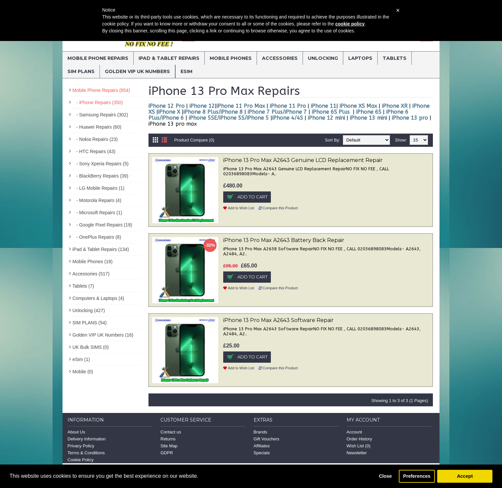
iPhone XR (394, 106)
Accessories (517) (90, 273)
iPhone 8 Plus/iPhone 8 (213, 112)
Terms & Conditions (86, 452)
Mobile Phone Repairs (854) (101, 90)
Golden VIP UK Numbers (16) (102, 335)
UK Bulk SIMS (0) (90, 347)
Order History (359, 438)
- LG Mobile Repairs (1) (98, 188)
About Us (76, 431)
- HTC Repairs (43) (93, 151)
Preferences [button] (416, 476)
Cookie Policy (80, 459)
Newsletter (357, 452)
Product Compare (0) (194, 140)
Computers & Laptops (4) (98, 298)
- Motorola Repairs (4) (96, 200)
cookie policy (350, 23)
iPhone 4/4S (287, 118)
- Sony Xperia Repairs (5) (100, 163)
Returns (168, 438)
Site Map (168, 445)
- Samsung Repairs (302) (100, 114)
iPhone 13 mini (367, 118)
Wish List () (358, 445)
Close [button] (385, 476)
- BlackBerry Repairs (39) (100, 176)
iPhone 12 (201, 106)
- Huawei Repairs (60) (96, 127)
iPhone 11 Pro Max (241, 106)
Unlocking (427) (88, 310)
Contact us (170, 431)
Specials (262, 452)
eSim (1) (81, 359)
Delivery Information (86, 438)
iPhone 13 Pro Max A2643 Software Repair (278, 320)
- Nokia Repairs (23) (95, 139)
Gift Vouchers (266, 438)
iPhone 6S (368, 112)
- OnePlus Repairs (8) (96, 237)
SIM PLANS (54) (89, 322)
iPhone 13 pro (409, 118)
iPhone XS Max (359, 106)
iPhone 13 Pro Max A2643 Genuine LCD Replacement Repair (303, 160)
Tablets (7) (83, 286)
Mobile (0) (82, 371)
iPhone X (169, 112)
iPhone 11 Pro (287, 106)
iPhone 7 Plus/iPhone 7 (277, 112)
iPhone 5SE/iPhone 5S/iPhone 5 (229, 118)
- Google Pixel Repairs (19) (102, 224)
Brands (260, 431)
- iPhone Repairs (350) (97, 102)
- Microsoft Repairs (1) (97, 212)
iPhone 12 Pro (166, 106)
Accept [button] (465, 476)
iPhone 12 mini (326, 118)
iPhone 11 (323, 106)
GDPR (166, 452)
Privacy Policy (80, 445)
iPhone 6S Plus (331, 112)
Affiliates (262, 445)
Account (354, 431)
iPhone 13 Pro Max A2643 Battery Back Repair (283, 240)
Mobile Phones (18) (92, 261)
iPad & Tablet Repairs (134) (100, 249)
